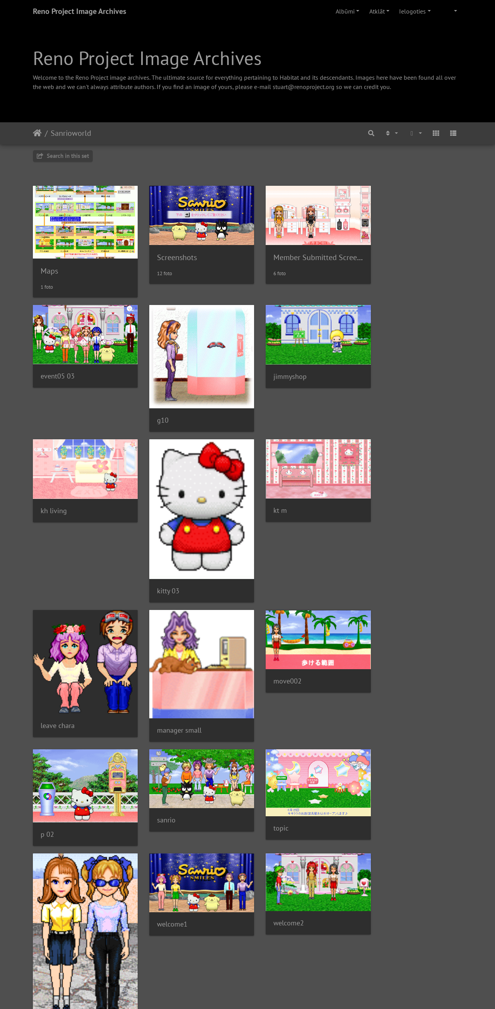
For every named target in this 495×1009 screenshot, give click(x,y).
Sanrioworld (71, 133)
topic (378, 666)
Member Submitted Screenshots (313, 254)
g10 (156, 410)
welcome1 (166, 758)
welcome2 (276, 757)
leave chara (278, 538)
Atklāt (377, 11)
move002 (55, 658)
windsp (382, 781)
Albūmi (345, 11)
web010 (53, 862)
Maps (49, 266)
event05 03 (58, 368)
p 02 (157, 672)
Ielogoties (412, 11)
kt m (157, 496)
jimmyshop (277, 369)
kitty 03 (52, 572)
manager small (393, 542)
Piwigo (257, 993)
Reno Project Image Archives (79, 11)
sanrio (270, 658)
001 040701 (169, 961)
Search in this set (63, 155)
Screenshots (171, 254)
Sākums (37, 133)
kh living (384, 369)
